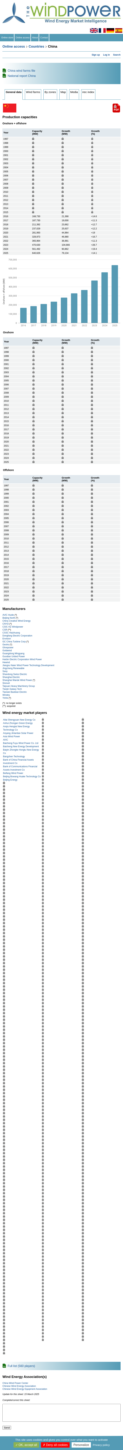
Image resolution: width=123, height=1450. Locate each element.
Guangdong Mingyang (13, 653)
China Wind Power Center (15, 1383)
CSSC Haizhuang (11, 632)
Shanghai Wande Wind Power (17, 680)
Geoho (5, 644)
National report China (22, 75)
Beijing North (8, 618)
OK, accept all (26, 1444)
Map (63, 92)
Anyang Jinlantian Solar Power (18, 733)
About (35, 37)
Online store (7, 37)
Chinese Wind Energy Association (19, 1386)
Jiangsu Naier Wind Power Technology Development (28, 665)
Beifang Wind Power (13, 773)
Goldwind (7, 650)
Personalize (81, 1444)
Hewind (6, 662)
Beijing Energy (10, 780)
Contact (44, 37)
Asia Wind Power (11, 736)
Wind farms (33, 92)
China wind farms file (21, 70)
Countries (36, 46)
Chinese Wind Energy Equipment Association (24, 1389)
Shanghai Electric (11, 677)
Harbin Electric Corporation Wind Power (22, 659)
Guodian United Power (13, 656)
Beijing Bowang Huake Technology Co (22, 776)
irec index (88, 92)
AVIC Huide (8, 615)
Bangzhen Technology (14, 756)
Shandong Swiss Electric (14, 674)
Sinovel (6, 683)
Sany (4, 671)
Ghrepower (7, 647)
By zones (50, 92)
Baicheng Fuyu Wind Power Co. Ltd (20, 743)
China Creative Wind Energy (16, 621)
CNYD (5, 624)
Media (74, 92)
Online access (22, 37)
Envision (6, 638)
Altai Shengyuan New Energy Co (19, 720)
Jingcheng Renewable (13, 668)
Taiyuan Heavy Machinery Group (18, 686)
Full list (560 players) (21, 1366)
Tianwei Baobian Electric (14, 692)
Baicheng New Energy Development (21, 746)
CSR (4, 629)
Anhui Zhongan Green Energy (17, 723)
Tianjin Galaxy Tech (12, 689)
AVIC (5, 740)
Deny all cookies (55, 1444)
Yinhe (5, 698)
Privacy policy (101, 1444)
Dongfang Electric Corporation (17, 635)
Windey (6, 695)
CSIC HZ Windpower (12, 627)
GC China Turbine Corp (14, 641)
